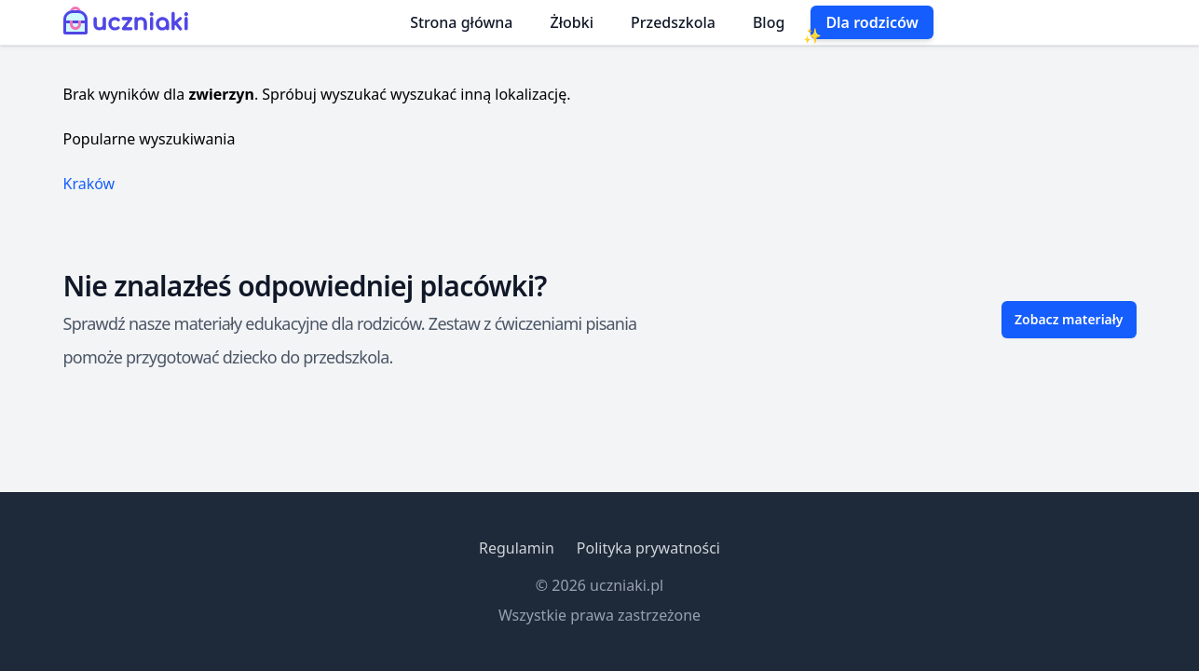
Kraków (89, 183)
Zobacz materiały (1069, 319)
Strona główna (461, 22)
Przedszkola (673, 22)
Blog (768, 22)
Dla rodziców (871, 22)
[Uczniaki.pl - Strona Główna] (130, 22)
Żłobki (572, 22)
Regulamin (516, 548)
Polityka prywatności (648, 548)
